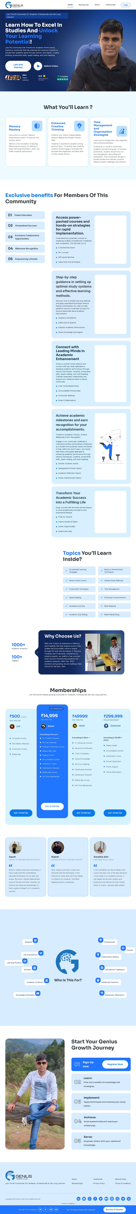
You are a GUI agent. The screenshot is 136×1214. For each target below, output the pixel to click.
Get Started (21, 813)
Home (70, 5)
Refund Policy (120, 1179)
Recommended (56, 709)
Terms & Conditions (123, 1183)
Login (125, 5)
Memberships (77, 1183)
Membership (84, 5)
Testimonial (97, 1179)
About (97, 5)
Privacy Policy (99, 1183)
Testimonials (110, 5)
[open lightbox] (51, 66)
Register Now (115, 1064)
